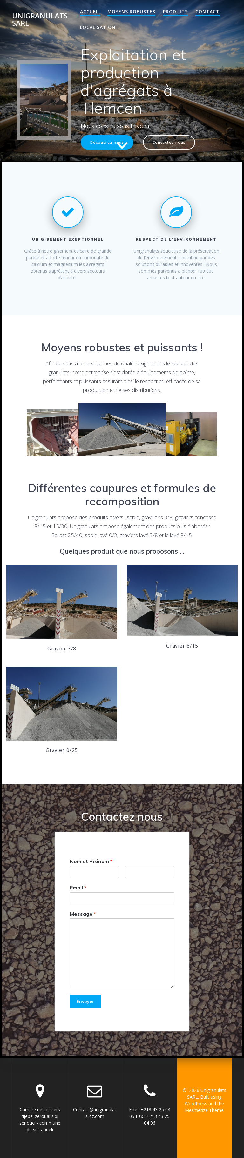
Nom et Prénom (91, 861)
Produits (175, 12)
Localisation (98, 27)
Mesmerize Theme (204, 1110)
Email (78, 887)
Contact (207, 12)
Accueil (90, 12)
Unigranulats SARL (40, 19)
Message (83, 913)
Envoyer (85, 1001)
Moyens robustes (131, 12)
